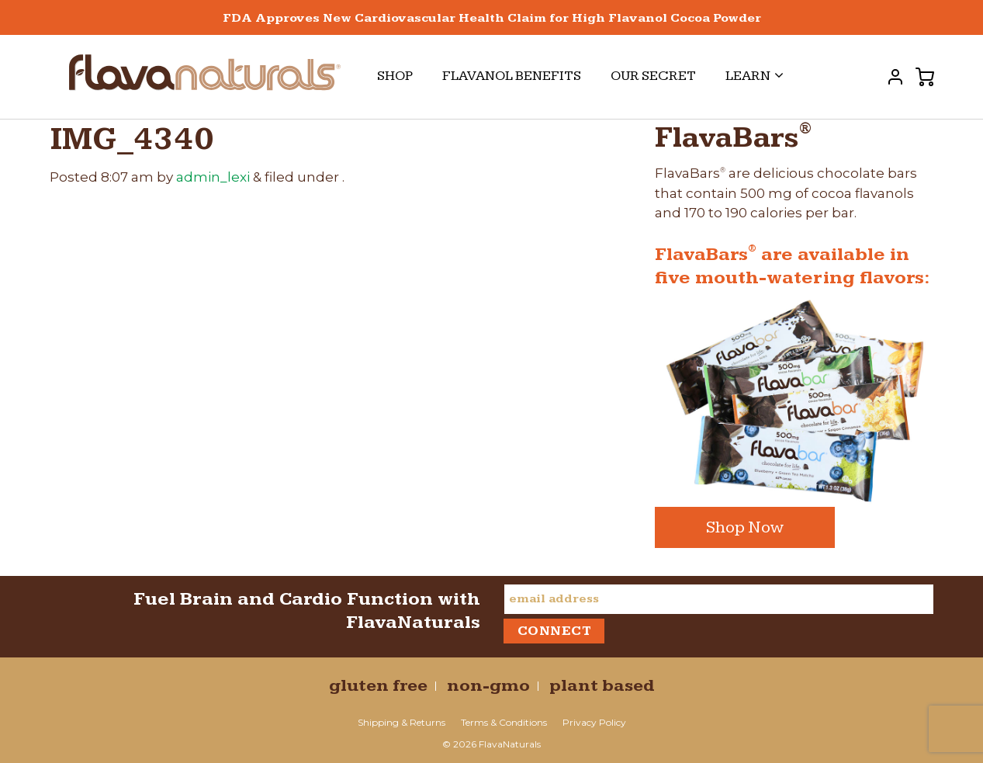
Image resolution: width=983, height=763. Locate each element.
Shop (395, 76)
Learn (754, 76)
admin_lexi (213, 177)
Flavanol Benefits (511, 76)
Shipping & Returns (401, 722)
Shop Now (745, 527)
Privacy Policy (594, 722)
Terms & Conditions (504, 722)
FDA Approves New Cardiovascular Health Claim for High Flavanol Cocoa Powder (492, 18)
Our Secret (653, 76)
